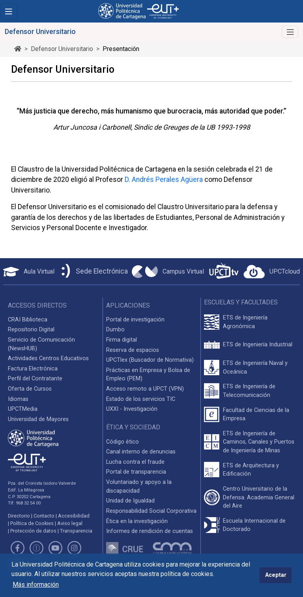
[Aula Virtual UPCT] (28, 271)
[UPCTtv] (223, 271)
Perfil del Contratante (35, 378)
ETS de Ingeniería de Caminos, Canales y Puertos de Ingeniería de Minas (258, 442)
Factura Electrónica (33, 368)
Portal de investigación (135, 319)
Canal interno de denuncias (141, 451)
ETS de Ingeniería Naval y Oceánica (255, 367)
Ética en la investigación (137, 521)
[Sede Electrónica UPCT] (93, 271)
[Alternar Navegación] (290, 32)
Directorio (19, 516)
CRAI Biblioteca (27, 319)
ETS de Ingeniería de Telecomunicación (249, 391)
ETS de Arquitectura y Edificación (251, 470)
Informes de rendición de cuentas (149, 531)
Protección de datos (33, 531)
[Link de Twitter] (36, 549)
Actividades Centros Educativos (48, 358)
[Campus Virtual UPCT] (168, 271)
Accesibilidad (74, 516)
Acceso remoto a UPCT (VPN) (145, 388)
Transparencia (76, 531)
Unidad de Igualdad (130, 500)
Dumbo (115, 329)
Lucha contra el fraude (135, 462)
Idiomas (18, 399)
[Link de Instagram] (74, 549)
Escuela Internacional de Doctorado (254, 525)
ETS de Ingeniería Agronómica (245, 322)
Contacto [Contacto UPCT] (44, 516)
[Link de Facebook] (17, 549)
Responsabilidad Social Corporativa (151, 511)
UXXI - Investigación (131, 409)
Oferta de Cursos (30, 388)
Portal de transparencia (136, 472)
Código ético (122, 441)
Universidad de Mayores (38, 419)
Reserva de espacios (132, 350)
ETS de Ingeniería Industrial (257, 344)
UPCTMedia (22, 409)
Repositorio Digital (31, 329)
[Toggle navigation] (8, 11)
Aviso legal (69, 523)
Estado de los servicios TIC (140, 399)
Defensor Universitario (62, 49)
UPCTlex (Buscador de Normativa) (150, 360)
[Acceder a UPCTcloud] (271, 271)
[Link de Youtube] (55, 549)
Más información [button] (36, 584)
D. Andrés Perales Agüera (164, 179)
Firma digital (121, 339)
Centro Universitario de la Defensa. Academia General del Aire (258, 497)
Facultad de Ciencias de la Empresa (256, 414)
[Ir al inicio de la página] (17, 49)
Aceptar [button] (275, 575)
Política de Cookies (32, 523)
